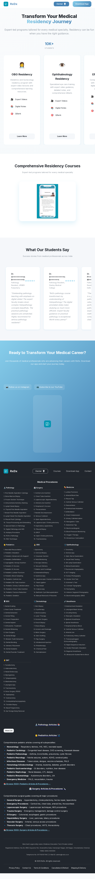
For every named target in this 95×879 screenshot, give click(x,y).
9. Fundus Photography (72, 576)
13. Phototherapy (40, 645)
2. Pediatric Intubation (11, 553)
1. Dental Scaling (9, 606)
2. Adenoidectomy (10, 668)
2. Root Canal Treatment (12, 609)
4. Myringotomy (9, 675)
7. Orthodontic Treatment (12, 626)
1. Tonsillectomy (9, 665)
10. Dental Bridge (10, 636)
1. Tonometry (68, 549)
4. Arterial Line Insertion (42, 503)
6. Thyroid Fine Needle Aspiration (15, 509)
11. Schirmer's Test (70, 582)
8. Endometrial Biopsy (41, 572)
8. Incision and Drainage (42, 629)
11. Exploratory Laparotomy (43, 526)
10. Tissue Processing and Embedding (17, 522)
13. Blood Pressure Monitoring (74, 531)
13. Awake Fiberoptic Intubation (75, 648)
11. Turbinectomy (9, 698)
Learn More (22, 136)
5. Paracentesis (69, 505)
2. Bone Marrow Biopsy (12, 496)
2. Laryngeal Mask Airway (73, 609)
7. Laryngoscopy (9, 685)
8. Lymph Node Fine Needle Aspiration (17, 516)
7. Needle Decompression (43, 513)
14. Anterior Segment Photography (76, 592)
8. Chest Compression (72, 515)
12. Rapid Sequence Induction (74, 645)
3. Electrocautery (40, 613)
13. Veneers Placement (12, 645)
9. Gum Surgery (9, 632)
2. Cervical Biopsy (40, 553)
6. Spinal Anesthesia (71, 622)
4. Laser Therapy (40, 616)
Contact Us (26, 868)
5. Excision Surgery (40, 619)
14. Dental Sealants (10, 649)
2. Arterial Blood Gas (71, 495)
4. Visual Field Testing (72, 559)
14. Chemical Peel (40, 649)
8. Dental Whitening (11, 629)
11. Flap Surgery (39, 639)
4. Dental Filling (9, 616)
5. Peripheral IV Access (42, 506)
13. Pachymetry (69, 589)
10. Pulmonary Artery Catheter (74, 636)
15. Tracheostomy (40, 539)
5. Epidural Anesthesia (72, 619)
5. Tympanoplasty (10, 678)
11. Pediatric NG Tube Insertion (14, 582)
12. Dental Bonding (10, 642)
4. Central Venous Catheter (74, 502)
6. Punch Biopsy (39, 622)
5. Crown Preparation (11, 619)
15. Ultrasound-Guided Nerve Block (76, 654)
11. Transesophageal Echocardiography (71, 640)
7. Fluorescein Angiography (73, 569)
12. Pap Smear (39, 586)
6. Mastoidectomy (10, 681)
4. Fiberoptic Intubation (72, 616)
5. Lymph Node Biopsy (11, 506)
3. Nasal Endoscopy (11, 672)
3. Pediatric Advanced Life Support (16, 556)
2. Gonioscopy (69, 553)
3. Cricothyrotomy (70, 613)
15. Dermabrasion (40, 652)
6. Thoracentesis (40, 509)
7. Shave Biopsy (39, 626)
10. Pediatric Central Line (12, 579)
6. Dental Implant (10, 622)
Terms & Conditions (41, 868)
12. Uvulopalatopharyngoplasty (14, 701)
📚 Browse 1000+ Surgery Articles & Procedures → (27, 830)
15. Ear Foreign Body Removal (14, 711)
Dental (61, 4)
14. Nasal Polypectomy (12, 708)
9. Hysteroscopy (39, 576)
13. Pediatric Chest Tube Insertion (16, 589)
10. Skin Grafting (39, 636)
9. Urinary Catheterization (73, 518)
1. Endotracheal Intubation (73, 606)
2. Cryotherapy (39, 609)
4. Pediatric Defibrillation (12, 559)
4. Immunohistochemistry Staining (16, 503)
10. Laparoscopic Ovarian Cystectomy (47, 579)
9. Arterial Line (69, 632)
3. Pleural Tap (69, 499)
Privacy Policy (14, 868)
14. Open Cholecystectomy (43, 536)
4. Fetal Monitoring (40, 559)
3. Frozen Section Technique (14, 499)
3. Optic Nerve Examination (73, 556)
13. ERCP (37, 532)
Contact (88, 471)
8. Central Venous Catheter (74, 629)
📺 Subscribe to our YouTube (49, 387)
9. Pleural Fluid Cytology (12, 519)
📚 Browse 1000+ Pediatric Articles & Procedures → (27, 784)
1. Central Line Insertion (42, 493)
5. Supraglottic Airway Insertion (15, 563)
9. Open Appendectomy (42, 519)
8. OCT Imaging (69, 572)
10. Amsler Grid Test (71, 579)
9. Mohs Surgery (39, 632)
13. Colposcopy (39, 589)
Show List (8, 730)
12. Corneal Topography (72, 586)
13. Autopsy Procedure (12, 532)
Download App (82, 4)
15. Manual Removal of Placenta (45, 595)
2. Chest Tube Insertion (42, 496)
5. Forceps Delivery (40, 563)
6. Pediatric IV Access (11, 566)
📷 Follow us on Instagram (17, 387)
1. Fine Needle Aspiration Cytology (16, 493)
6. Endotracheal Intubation (73, 508)
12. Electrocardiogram (71, 528)
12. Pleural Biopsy (40, 529)
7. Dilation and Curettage (42, 569)
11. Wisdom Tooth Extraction (13, 639)
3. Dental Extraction (10, 613)
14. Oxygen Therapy (71, 535)
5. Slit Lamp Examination (72, 563)
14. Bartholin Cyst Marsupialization (46, 592)
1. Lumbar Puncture (71, 492)
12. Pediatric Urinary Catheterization (16, 586)
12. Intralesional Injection (42, 642)
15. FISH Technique (10, 539)
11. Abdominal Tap (70, 525)
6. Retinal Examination (72, 566)
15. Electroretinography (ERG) (74, 595)
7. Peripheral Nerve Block (73, 626)
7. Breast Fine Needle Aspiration (15, 513)
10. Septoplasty (9, 694)
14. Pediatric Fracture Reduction (15, 592)
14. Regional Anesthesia (72, 651)
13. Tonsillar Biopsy (10, 704)
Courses (57, 471)
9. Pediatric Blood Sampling (13, 576)
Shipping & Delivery (78, 868)
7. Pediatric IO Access (11, 569)
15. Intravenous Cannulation (74, 538)
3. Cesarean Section (41, 556)
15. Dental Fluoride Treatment (14, 652)
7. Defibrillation (69, 512)
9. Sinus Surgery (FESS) (12, 691)
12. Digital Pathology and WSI (14, 529)
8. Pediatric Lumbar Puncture (14, 572)
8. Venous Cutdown (41, 516)
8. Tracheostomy (10, 688)
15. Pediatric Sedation (11, 595)
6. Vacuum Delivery (41, 566)
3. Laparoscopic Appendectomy (45, 499)
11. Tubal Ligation (40, 582)
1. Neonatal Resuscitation (12, 549)
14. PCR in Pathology (11, 536)
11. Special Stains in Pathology (14, 526)
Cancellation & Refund (60, 868)
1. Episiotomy (38, 549)
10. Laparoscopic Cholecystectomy (46, 522)
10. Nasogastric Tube (71, 521)
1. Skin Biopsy (38, 606)
